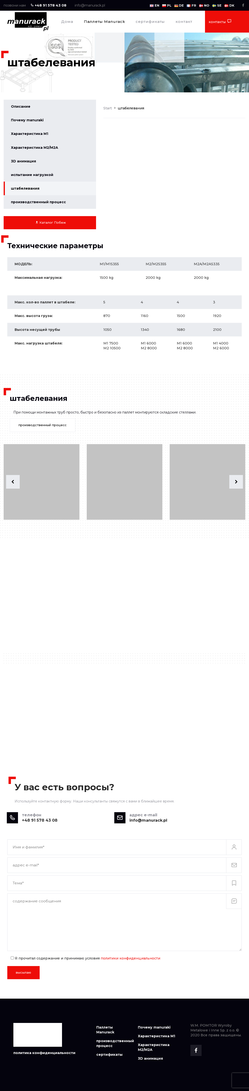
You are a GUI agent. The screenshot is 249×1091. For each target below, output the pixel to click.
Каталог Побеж (50, 222)
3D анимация (23, 161)
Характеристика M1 (29, 134)
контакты (220, 21)
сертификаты (150, 21)
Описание (20, 106)
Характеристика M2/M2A (34, 147)
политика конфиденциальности (44, 1053)
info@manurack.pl (90, 5)
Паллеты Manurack (104, 21)
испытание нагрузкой (32, 175)
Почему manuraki (27, 120)
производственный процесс (38, 202)
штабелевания (25, 188)
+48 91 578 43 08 (48, 5)
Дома (67, 21)
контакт (184, 21)
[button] (13, 482)
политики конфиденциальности (130, 958)
